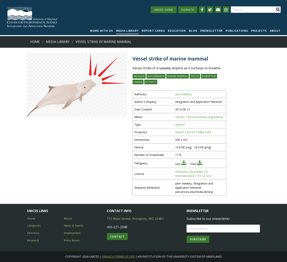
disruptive (209, 76)
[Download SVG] (183, 164)
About (275, 31)
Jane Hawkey (183, 94)
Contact (117, 236)
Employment (72, 233)
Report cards (153, 31)
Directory (33, 233)
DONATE (188, 10)
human (138, 81)
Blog (193, 31)
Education (177, 31)
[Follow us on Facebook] (202, 9)
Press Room (72, 240)
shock (195, 76)
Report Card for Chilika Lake (193, 132)
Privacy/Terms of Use (118, 256)
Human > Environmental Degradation (199, 117)
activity (150, 81)
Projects (259, 31)
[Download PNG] (199, 164)
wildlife (139, 76)
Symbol (180, 124)
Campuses (34, 225)
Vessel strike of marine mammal (104, 42)
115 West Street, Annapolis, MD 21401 (135, 218)
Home (35, 42)
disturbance (155, 76)
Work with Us (101, 31)
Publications (237, 31)
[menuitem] (101, 30)
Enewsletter (211, 31)
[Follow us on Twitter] (210, 9)
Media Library (127, 31)
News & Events (74, 225)
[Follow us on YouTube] (218, 9)
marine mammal (177, 76)
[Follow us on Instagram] (226, 9)
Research (33, 240)
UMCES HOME (163, 10)
